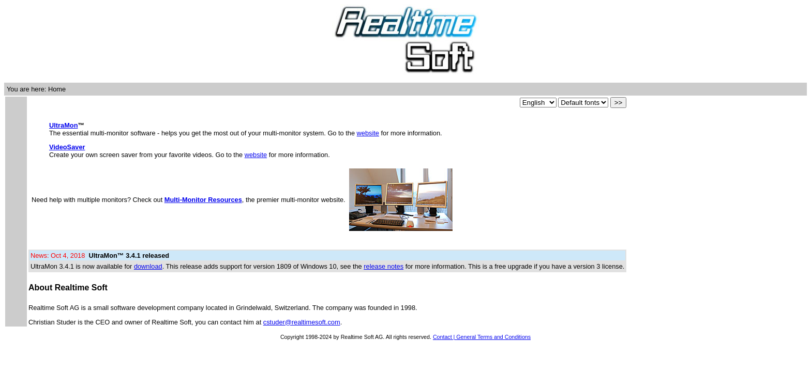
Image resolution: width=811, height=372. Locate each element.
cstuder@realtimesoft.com (301, 322)
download (148, 266)
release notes (383, 266)
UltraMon (63, 125)
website (368, 133)
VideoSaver (67, 147)
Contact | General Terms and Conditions (482, 337)
